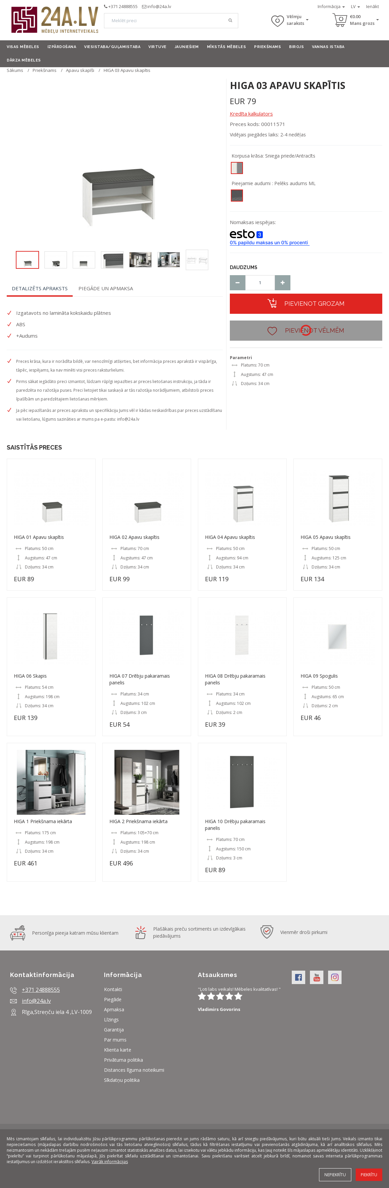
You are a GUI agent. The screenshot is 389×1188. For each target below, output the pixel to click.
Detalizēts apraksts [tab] (40, 288)
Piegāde (112, 999)
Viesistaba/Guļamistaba (112, 47)
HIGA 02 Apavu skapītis (134, 537)
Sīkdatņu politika (122, 1080)
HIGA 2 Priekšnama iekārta (138, 821)
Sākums (15, 70)
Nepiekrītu (335, 1175)
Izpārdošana (61, 47)
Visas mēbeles (23, 47)
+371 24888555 (123, 6)
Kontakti (113, 989)
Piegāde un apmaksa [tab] (105, 288)
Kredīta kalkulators (251, 113)
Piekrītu (369, 1175)
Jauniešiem (187, 47)
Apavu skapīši (80, 70)
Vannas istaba (328, 47)
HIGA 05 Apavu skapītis (325, 537)
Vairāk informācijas (110, 1161)
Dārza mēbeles (24, 60)
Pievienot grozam (306, 303)
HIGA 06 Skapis (30, 676)
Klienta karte (117, 1050)
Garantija (114, 1029)
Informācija (331, 6)
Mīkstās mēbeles (226, 47)
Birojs (296, 47)
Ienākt (372, 6)
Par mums (115, 1039)
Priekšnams (267, 47)
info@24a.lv (159, 6)
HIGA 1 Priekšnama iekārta (43, 821)
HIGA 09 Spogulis (319, 676)
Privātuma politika (123, 1060)
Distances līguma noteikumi (134, 1070)
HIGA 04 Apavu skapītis (230, 537)
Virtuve (157, 47)
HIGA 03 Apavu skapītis (127, 70)
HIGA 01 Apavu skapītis (39, 537)
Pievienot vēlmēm (306, 330)
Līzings (111, 1019)
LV (355, 6)
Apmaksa (114, 1009)
